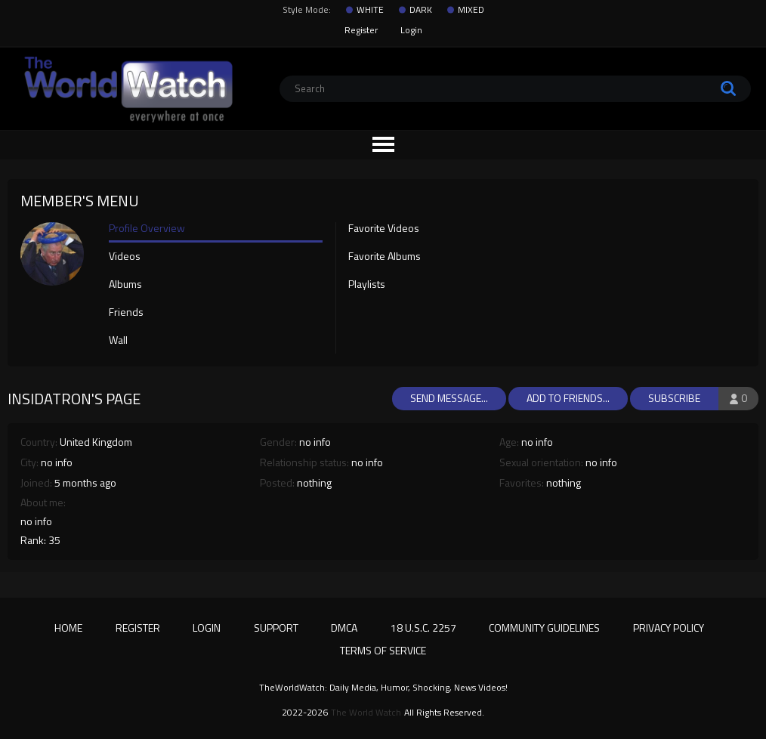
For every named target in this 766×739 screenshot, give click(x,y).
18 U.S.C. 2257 (423, 627)
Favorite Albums (384, 257)
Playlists (366, 285)
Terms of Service (383, 650)
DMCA (344, 627)
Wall (118, 341)
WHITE (370, 10)
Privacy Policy (668, 627)
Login (411, 30)
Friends (126, 313)
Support (276, 627)
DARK (420, 10)
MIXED (471, 10)
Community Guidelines (544, 627)
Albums (125, 285)
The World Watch (366, 712)
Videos (125, 257)
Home (68, 627)
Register (361, 30)
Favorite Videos (383, 229)
